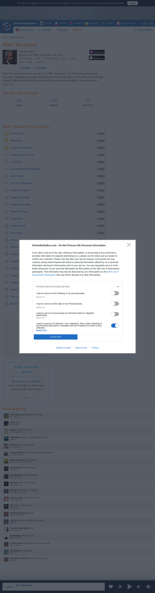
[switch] (115, 293)
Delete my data (63, 347)
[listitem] (77, 286)
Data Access (81, 347)
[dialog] (77, 296)
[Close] (130, 245)
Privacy (95, 347)
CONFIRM (55, 337)
